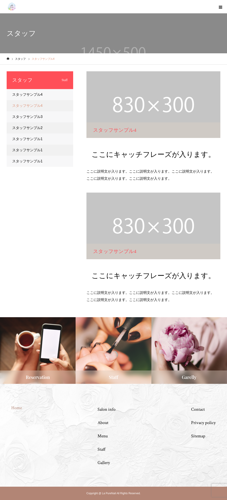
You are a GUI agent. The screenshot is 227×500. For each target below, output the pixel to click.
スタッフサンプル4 (27, 94)
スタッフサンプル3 (27, 117)
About (103, 423)
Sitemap (198, 436)
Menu (103, 436)
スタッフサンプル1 (27, 139)
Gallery (104, 463)
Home (16, 408)
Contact (198, 409)
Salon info (106, 409)
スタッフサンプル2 (27, 128)
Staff (102, 449)
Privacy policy (203, 423)
